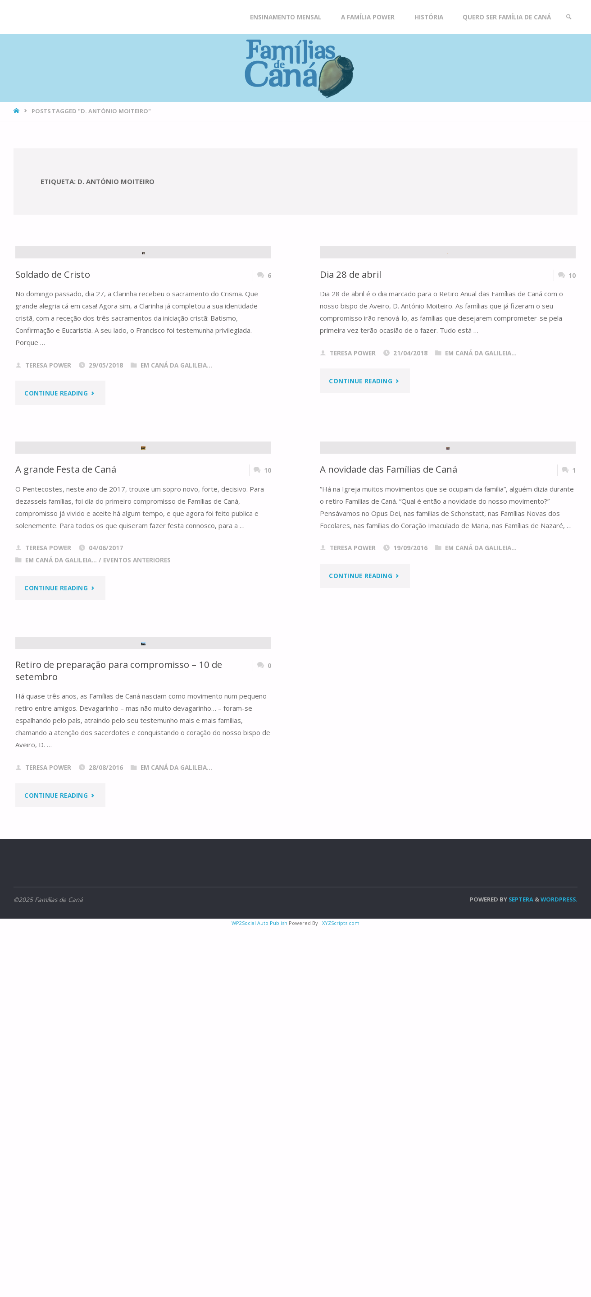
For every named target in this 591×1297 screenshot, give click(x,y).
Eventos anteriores (137, 806)
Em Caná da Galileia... (176, 488)
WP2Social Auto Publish (259, 1292)
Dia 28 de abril (350, 397)
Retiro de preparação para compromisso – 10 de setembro (118, 1039)
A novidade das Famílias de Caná (388, 715)
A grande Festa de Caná (65, 715)
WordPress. (559, 1269)
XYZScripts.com (340, 1292)
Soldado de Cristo (52, 397)
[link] (569, 17)
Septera (520, 1269)
